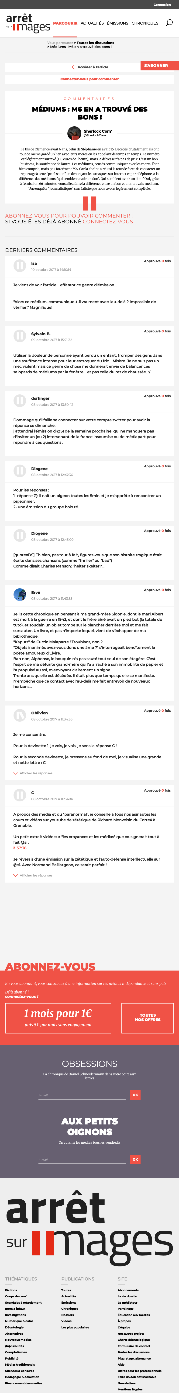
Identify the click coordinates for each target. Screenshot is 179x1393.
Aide (121, 1364)
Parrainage (126, 1308)
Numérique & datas (19, 1321)
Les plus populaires (75, 1327)
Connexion (162, 5)
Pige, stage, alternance (134, 1358)
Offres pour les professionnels (139, 1371)
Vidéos (66, 1321)
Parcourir (65, 23)
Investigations (15, 1315)
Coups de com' (16, 1296)
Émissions (117, 23)
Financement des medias (23, 1383)
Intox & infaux (15, 1308)
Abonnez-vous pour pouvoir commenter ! (69, 216)
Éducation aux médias (134, 1315)
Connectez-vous (108, 222)
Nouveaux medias (18, 1340)
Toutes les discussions (133, 1352)
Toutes (66, 1290)
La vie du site (127, 1296)
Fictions (11, 1290)
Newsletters (126, 1383)
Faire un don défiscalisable (137, 1377)
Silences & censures (19, 1371)
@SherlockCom (95, 135)
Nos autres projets (131, 1333)
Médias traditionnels (20, 1364)
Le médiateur (127, 1302)
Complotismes (16, 1352)
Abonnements (128, 1290)
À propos (124, 1321)
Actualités (92, 23)
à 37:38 (19, 848)
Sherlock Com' (98, 131)
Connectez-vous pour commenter (89, 79)
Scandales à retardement (23, 1302)
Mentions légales (130, 1389)
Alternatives (14, 1333)
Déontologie (14, 1327)
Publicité (11, 1358)
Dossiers (67, 1315)
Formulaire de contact (134, 1346)
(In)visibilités (14, 1346)
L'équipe (124, 1327)
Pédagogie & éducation (22, 1377)
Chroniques (145, 23)
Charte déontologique (134, 1340)
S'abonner (156, 65)
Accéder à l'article (89, 67)
